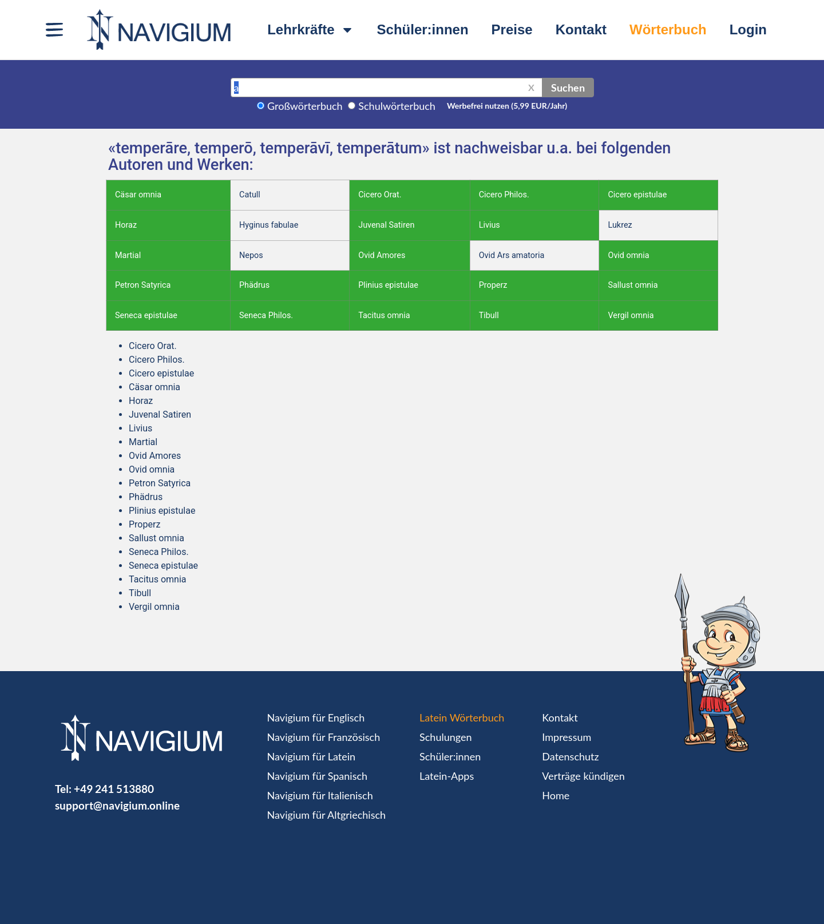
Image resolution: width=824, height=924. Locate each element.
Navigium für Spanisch (317, 776)
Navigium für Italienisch (320, 795)
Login (748, 29)
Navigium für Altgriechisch (326, 814)
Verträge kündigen (583, 776)
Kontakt (581, 29)
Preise (512, 29)
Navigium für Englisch (316, 717)
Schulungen (445, 737)
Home (555, 795)
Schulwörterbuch (396, 106)
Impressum (566, 737)
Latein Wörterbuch (461, 717)
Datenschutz (570, 756)
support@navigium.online (117, 805)
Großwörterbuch (305, 106)
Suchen (568, 87)
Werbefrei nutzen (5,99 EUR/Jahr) (507, 105)
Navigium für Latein (311, 756)
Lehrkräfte (310, 29)
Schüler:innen (423, 29)
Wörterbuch (668, 29)
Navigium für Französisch (324, 737)
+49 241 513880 (114, 788)
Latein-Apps (446, 776)
